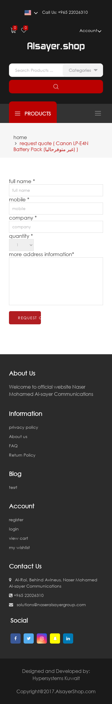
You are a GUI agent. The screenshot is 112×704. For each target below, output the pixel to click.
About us (18, 436)
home (20, 137)
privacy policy (23, 427)
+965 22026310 (26, 595)
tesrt (13, 487)
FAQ (13, 445)
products (33, 113)
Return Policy (22, 454)
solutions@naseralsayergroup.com (47, 604)
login (14, 528)
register (16, 519)
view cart (18, 538)
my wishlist (19, 547)
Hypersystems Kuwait (56, 678)
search (56, 86)
